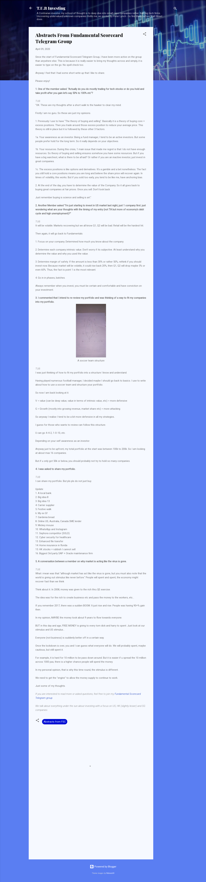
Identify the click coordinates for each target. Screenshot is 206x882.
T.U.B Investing (51, 8)
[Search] (175, 9)
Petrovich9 (110, 873)
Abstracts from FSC (55, 721)
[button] (145, 34)
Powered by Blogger (103, 866)
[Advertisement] (166, 77)
